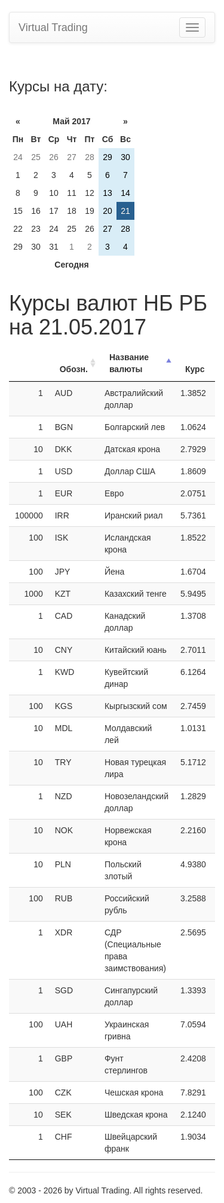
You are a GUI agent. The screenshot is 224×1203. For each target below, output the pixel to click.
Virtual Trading (53, 27)
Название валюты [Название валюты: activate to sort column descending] (129, 363)
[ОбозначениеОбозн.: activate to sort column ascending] (74, 363)
